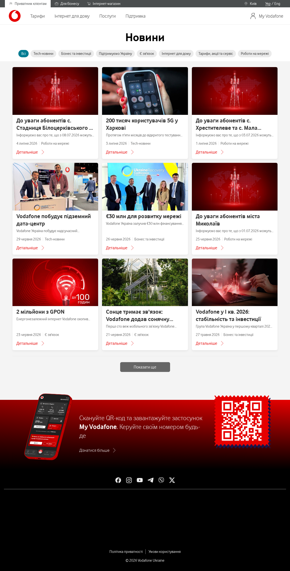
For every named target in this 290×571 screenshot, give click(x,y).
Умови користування (165, 551)
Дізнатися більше (94, 450)
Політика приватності (126, 551)
